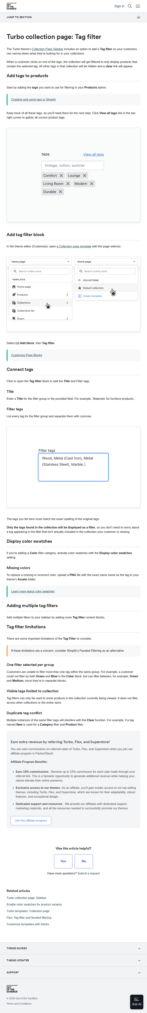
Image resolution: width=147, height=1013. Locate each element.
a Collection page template (74, 246)
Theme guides (17, 948)
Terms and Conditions (19, 1003)
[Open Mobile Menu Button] (138, 6)
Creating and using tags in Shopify (33, 99)
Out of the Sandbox (27, 998)
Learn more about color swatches (33, 591)
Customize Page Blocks (26, 355)
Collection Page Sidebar (47, 49)
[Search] (130, 6)
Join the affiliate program (31, 820)
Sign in (119, 6)
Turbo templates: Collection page (28, 911)
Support (13, 972)
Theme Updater (18, 960)
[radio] (63, 861)
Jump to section (73, 17)
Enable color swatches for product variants (34, 904)
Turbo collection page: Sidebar (26, 897)
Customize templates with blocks (28, 924)
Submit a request (89, 873)
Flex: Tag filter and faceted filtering (29, 917)
